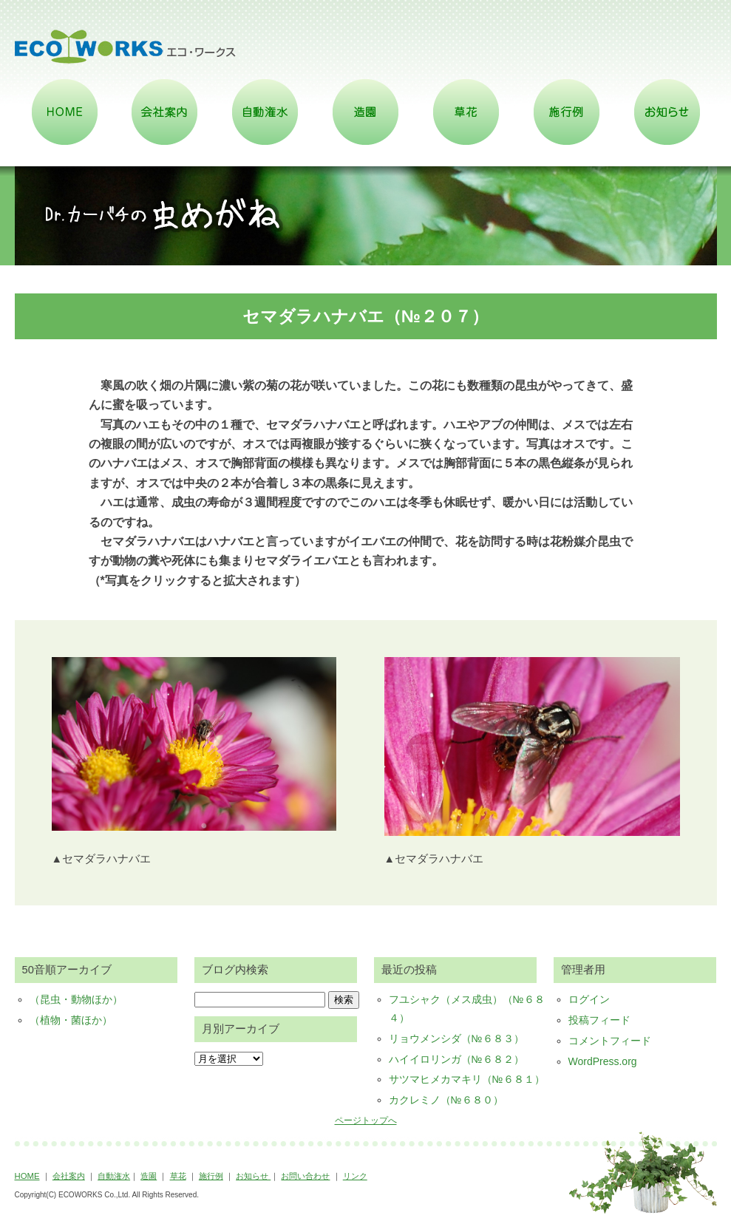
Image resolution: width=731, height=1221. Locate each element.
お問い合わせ (305, 1175)
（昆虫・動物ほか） (76, 999)
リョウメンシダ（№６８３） (456, 1038)
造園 (148, 1175)
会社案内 (68, 1175)
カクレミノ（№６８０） (446, 1100)
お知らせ (253, 1175)
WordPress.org (602, 1061)
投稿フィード (599, 1020)
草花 (178, 1175)
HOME (27, 1175)
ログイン (589, 999)
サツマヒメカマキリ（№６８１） (467, 1079)
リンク (355, 1175)
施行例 (211, 1175)
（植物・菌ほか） (71, 1020)
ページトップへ (366, 1120)
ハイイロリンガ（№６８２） (456, 1059)
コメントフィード (609, 1041)
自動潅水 (114, 1175)
